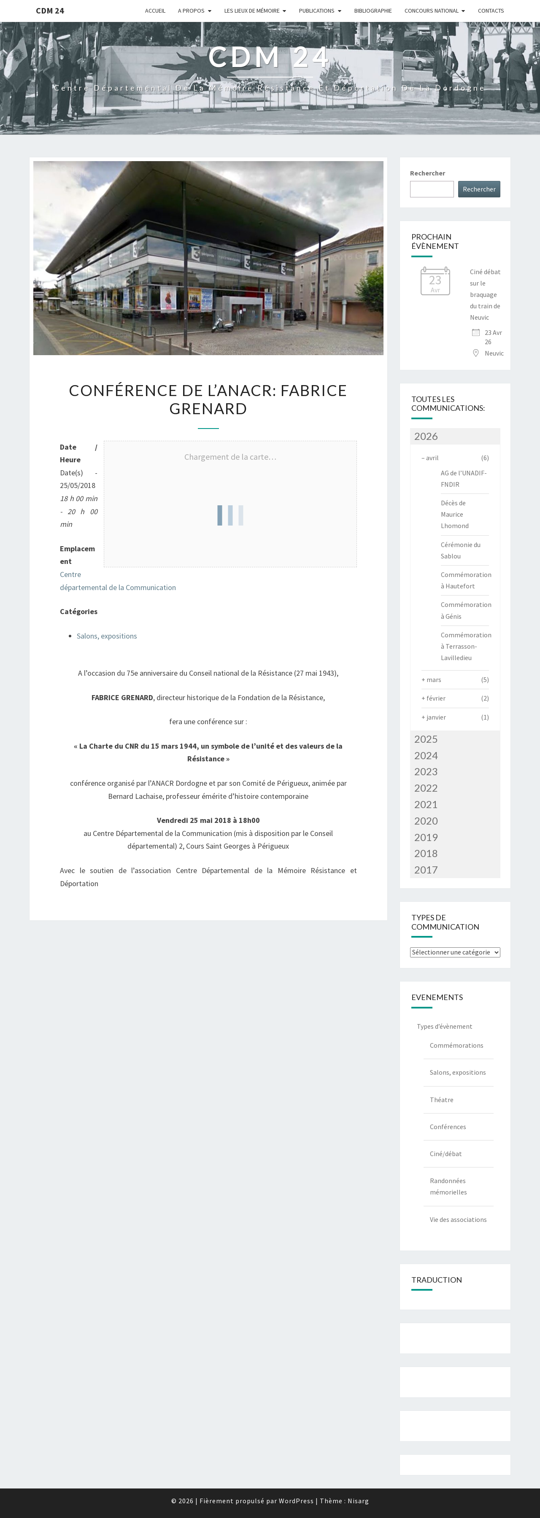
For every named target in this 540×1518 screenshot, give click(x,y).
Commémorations (456, 1045)
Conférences (448, 1126)
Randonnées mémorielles (448, 1186)
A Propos (191, 10)
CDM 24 (50, 10)
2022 (426, 788)
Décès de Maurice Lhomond (455, 514)
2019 (426, 837)
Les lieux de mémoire (252, 10)
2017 (426, 869)
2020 (426, 820)
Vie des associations (458, 1219)
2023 (426, 771)
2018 (426, 853)
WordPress (296, 1500)
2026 (426, 436)
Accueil (155, 10)
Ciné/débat (446, 1153)
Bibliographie (373, 10)
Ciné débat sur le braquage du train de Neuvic (485, 294)
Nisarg (358, 1500)
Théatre (442, 1099)
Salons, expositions (107, 636)
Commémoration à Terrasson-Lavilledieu (466, 646)
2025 (426, 739)
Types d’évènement (444, 1026)
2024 (426, 755)
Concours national (432, 10)
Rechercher (427, 173)
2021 (426, 804)
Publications (317, 10)
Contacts (491, 10)
